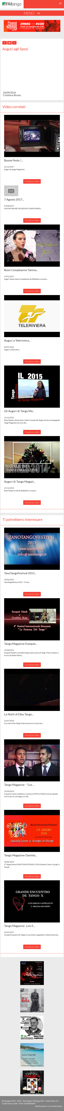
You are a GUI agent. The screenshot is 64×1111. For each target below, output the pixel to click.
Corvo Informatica (54, 1106)
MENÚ (32, 13)
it (60, 3)
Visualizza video (32, 181)
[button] (32, 136)
